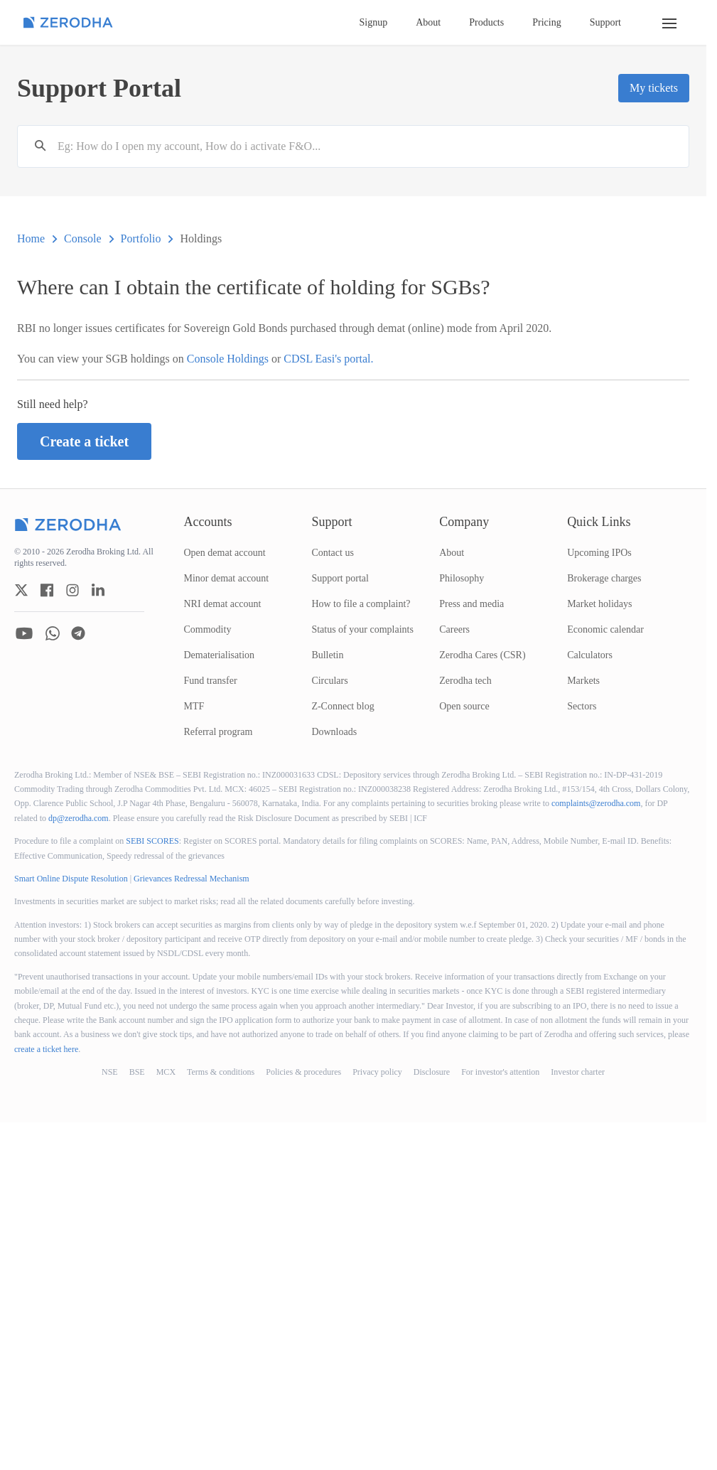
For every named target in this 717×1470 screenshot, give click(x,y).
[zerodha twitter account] (21, 590)
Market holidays (599, 604)
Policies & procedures (303, 1072)
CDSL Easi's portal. (328, 359)
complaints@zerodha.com (595, 803)
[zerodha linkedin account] (98, 590)
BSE (137, 1072)
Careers (454, 629)
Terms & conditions (220, 1072)
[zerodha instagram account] (72, 590)
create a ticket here (46, 1049)
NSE (110, 1072)
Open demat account (225, 552)
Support (605, 22)
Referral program (218, 731)
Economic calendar (605, 629)
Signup (374, 22)
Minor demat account (226, 578)
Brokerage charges (604, 578)
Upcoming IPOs (599, 552)
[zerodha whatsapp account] (52, 633)
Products (486, 22)
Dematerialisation (219, 655)
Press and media (471, 604)
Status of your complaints (362, 629)
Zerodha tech (465, 680)
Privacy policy (377, 1072)
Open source (464, 706)
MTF (194, 706)
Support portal (340, 578)
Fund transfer (210, 680)
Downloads (334, 731)
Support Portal (99, 88)
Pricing (546, 22)
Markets (583, 680)
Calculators (590, 655)
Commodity (208, 629)
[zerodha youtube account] (24, 633)
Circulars (329, 680)
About (428, 22)
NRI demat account (223, 604)
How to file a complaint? (360, 604)
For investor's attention (500, 1072)
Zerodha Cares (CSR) (482, 655)
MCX (166, 1072)
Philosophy (461, 578)
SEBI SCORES (152, 841)
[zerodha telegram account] (78, 633)
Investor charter (578, 1072)
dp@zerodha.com (78, 818)
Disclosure (432, 1072)
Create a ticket (84, 441)
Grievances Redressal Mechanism (191, 879)
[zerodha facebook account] (47, 590)
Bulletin (327, 655)
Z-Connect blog (342, 706)
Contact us (332, 552)
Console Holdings (229, 359)
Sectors (581, 706)
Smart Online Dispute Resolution (71, 879)
